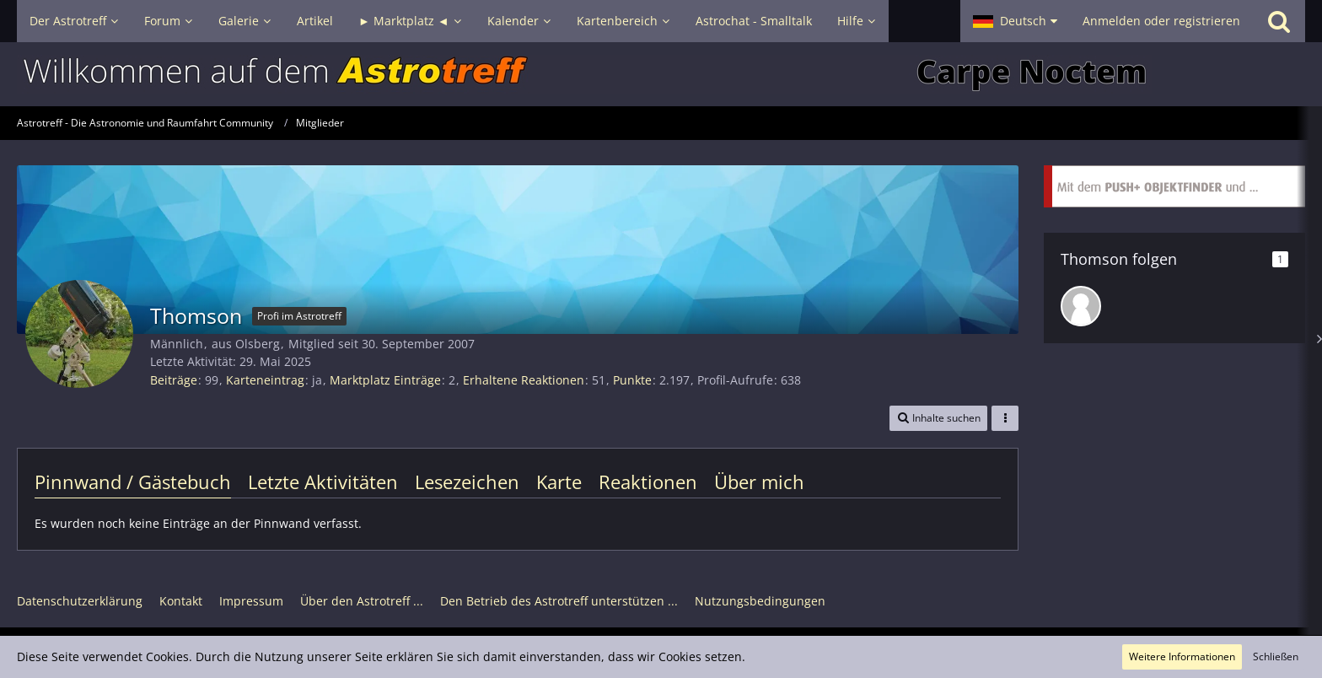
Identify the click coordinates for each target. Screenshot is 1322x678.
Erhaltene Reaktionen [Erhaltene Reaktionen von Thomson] (523, 380)
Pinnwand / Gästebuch (133, 481)
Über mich (759, 481)
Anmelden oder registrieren (1161, 21)
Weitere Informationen (1182, 656)
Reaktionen (648, 481)
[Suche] (1279, 21)
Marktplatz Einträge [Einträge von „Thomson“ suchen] (385, 380)
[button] (1015, 21)
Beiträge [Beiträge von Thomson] (173, 380)
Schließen (1275, 656)
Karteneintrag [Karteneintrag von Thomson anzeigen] (265, 380)
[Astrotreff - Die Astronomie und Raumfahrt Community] (661, 74)
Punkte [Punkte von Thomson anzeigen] (632, 380)
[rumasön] (1081, 306)
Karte (559, 481)
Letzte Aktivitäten (323, 481)
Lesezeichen (467, 481)
